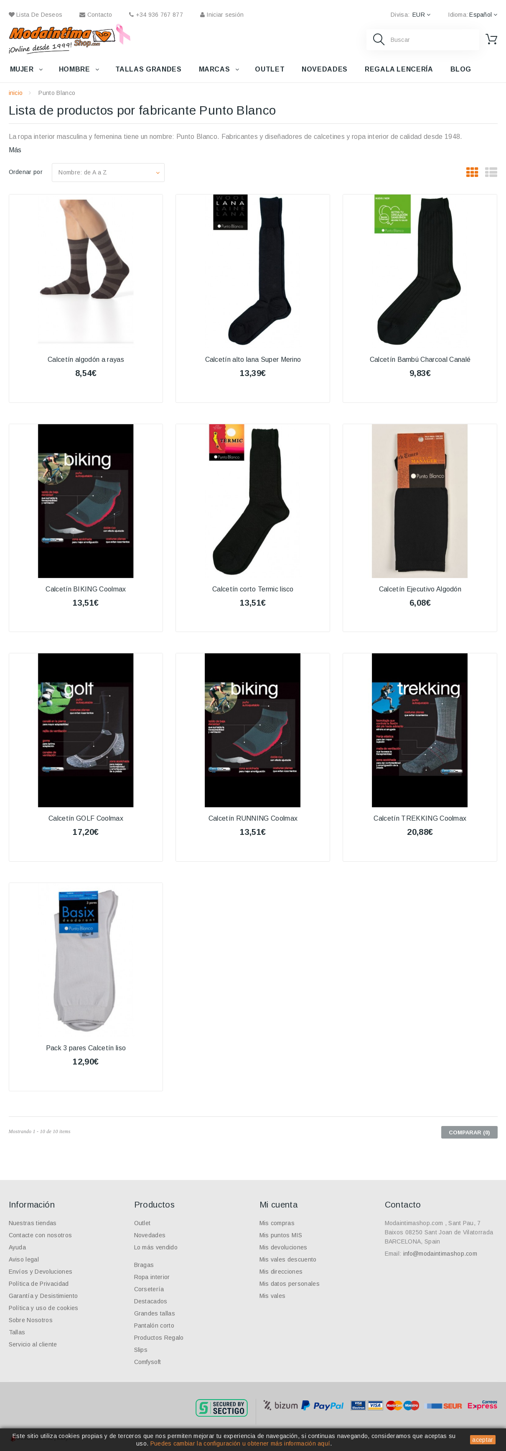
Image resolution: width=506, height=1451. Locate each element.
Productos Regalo (159, 1337)
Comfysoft (147, 1362)
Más (15, 150)
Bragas (144, 1265)
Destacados (151, 1301)
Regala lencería (399, 69)
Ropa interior (152, 1277)
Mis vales (272, 1295)
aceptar (482, 1439)
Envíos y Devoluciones (41, 1271)
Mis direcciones (281, 1271)
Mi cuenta (278, 1204)
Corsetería (149, 1289)
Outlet (270, 69)
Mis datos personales (289, 1283)
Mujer (22, 69)
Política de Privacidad (39, 1283)
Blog (461, 69)
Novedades (325, 69)
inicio (16, 93)
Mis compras (277, 1223)
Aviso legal (24, 1259)
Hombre (74, 69)
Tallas (17, 1332)
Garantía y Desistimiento (43, 1295)
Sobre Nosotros (31, 1320)
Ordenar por (26, 172)
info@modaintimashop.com (440, 1253)
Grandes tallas (154, 1313)
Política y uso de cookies (44, 1308)
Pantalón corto (154, 1325)
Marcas (214, 69)
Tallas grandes (148, 69)
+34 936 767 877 (156, 14)
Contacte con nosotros (40, 1235)
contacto (95, 14)
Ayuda (17, 1247)
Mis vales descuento (288, 1259)
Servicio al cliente (33, 1344)
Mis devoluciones (283, 1247)
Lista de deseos (36, 14)
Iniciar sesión (222, 14)
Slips (141, 1349)
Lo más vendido (156, 1247)
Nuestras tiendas (33, 1223)
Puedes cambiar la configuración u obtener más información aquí (240, 1443)
